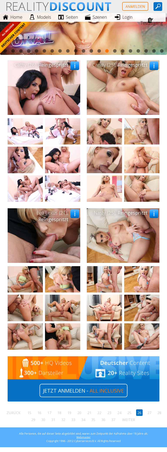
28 (159, 412)
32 (63, 419)
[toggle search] (158, 6)
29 (33, 419)
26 (139, 412)
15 (29, 412)
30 (43, 419)
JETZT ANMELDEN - (83, 390)
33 (73, 419)
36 (103, 419)
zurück (13, 412)
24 (119, 412)
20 (79, 412)
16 (39, 412)
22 (99, 412)
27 (149, 412)
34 (83, 419)
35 (93, 419)
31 (53, 419)
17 (49, 412)
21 (89, 412)
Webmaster (83, 437)
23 (109, 412)
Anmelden (135, 6)
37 (113, 419)
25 (129, 412)
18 (59, 412)
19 (69, 412)
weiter (128, 419)
